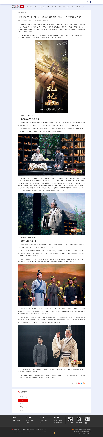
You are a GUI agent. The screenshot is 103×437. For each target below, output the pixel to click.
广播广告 (41, 420)
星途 (56, 7)
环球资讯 (27, 420)
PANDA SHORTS (81, 2)
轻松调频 (32, 420)
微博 (83, 7)
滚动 (31, 7)
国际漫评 (24, 2)
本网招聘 (18, 420)
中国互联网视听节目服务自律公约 (18, 432)
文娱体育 (69, 2)
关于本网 (13, 420)
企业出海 (63, 2)
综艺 (48, 7)
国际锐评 (29, 2)
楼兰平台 (75, 2)
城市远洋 (57, 2)
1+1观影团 (77, 7)
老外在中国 (45, 2)
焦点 (22, 12)
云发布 (41, 422)
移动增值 (27, 422)
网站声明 (55, 420)
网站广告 (47, 420)
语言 (16, 2)
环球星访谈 (66, 7)
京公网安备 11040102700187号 (60, 432)
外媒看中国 (51, 2)
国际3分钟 (34, 2)
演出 (44, 7)
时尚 (52, 7)
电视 (39, 7)
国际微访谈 (40, 2)
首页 (13, 2)
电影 (35, 7)
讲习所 (20, 2)
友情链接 (61, 420)
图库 (60, 7)
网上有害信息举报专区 (58, 422)
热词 (72, 7)
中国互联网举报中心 (16, 429)
